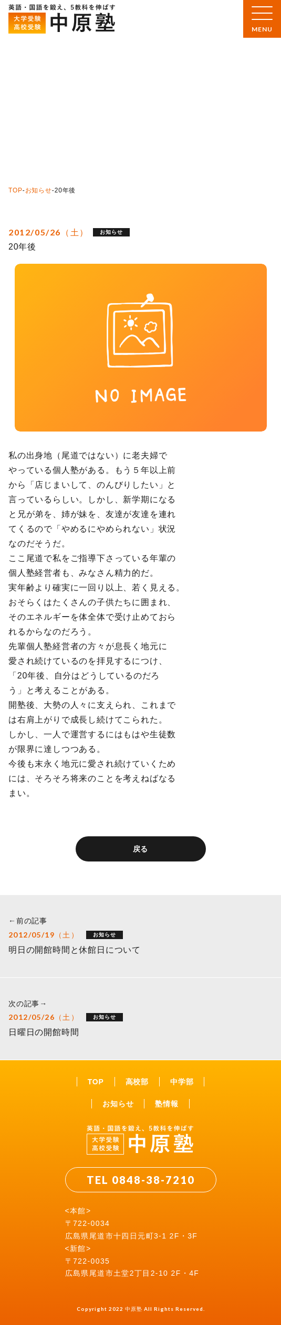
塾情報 (166, 1104)
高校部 (137, 1082)
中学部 (181, 1082)
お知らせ (38, 190)
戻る (141, 849)
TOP (15, 190)
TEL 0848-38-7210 (141, 1179)
